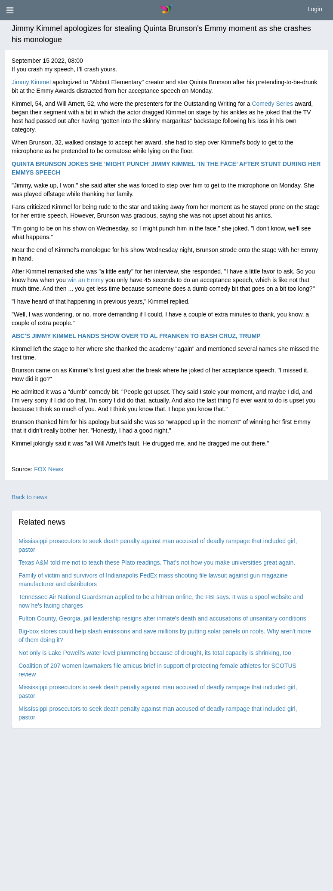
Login (315, 9)
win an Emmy (86, 280)
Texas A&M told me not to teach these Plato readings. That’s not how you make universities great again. (156, 562)
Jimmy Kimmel (31, 82)
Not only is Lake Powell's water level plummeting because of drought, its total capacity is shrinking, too (154, 652)
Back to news (29, 497)
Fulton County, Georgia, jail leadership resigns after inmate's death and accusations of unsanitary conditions (162, 618)
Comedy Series (272, 103)
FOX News (48, 469)
